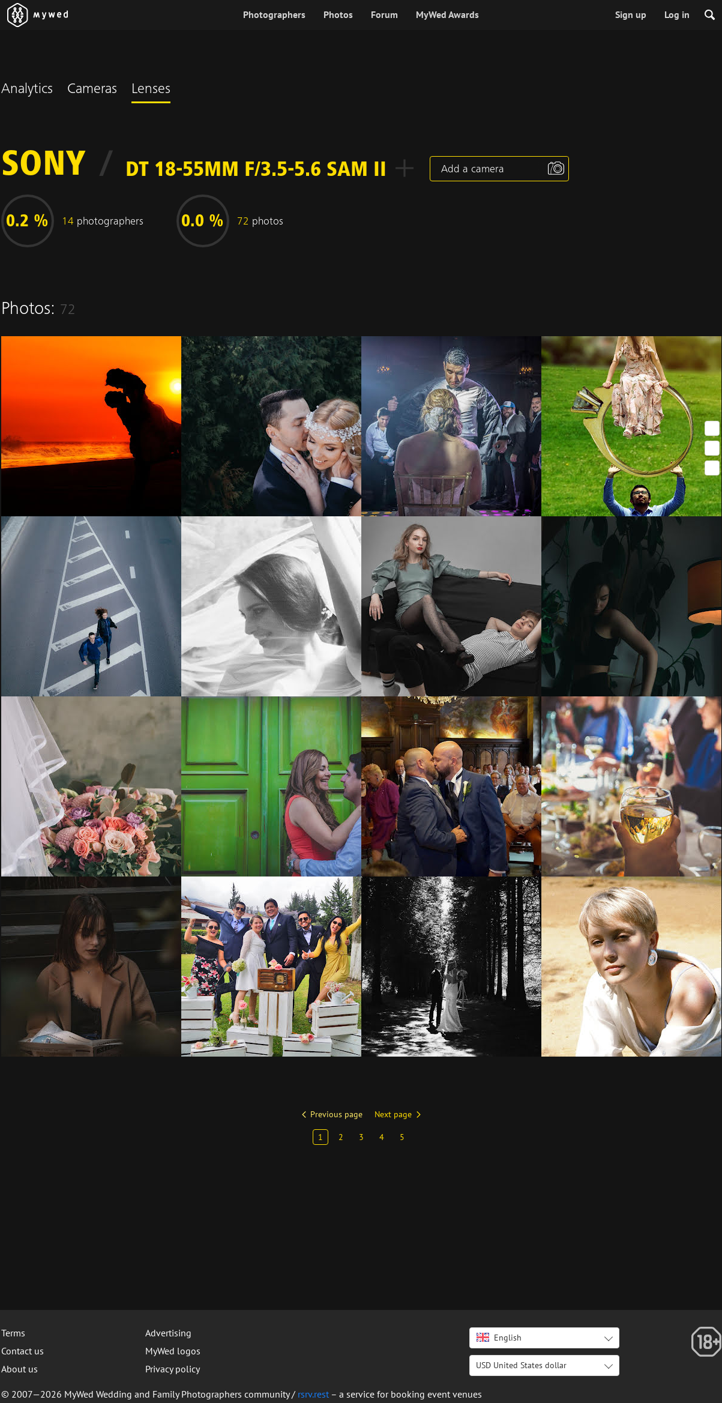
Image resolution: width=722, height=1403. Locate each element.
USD (521, 1365)
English (499, 1337)
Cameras (92, 90)
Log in (677, 14)
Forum (384, 14)
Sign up (630, 14)
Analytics (27, 90)
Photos (338, 14)
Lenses (150, 90)
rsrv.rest (313, 1394)
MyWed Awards (447, 14)
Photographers (274, 14)
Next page (393, 1114)
